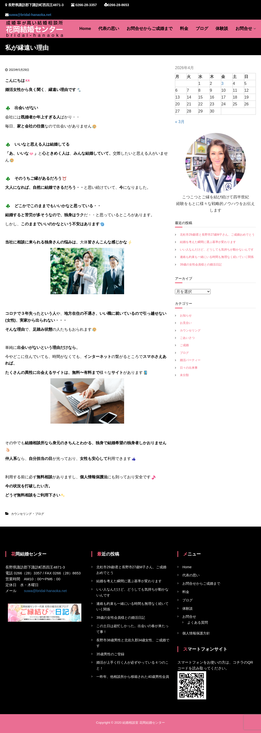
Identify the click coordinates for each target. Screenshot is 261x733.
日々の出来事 (189, 367)
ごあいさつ (187, 338)
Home (85, 28)
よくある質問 (197, 623)
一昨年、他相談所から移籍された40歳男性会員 (132, 677)
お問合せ (243, 28)
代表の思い (108, 28)
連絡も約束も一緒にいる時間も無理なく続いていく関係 (217, 257)
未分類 (184, 375)
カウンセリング (21, 514)
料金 (184, 28)
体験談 (222, 28)
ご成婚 (184, 345)
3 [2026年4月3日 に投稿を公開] (222, 83)
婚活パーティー (190, 360)
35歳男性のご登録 (110, 654)
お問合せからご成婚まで (150, 28)
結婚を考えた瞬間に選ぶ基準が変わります (208, 242)
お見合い (186, 323)
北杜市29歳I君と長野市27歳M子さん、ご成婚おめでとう (217, 234)
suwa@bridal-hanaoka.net (30, 15)
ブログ (202, 28)
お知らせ (186, 315)
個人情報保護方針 (196, 633)
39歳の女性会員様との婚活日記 (200, 264)
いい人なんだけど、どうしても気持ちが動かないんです (217, 249)
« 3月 (179, 122)
